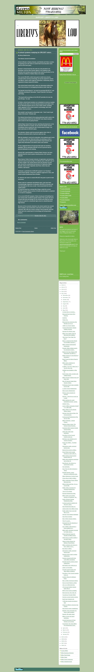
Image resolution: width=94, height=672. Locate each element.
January (65, 634)
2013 (62, 289)
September (65, 301)
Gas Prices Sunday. (67, 516)
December (65, 295)
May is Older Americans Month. (70, 580)
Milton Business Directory (67, 653)
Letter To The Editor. (67, 567)
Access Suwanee (65, 199)
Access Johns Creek (66, 195)
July (64, 306)
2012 (62, 291)
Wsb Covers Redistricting (68, 390)
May (64, 310)
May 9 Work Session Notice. (69, 518)
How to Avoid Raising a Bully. (69, 582)
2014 (62, 287)
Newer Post (18, 228)
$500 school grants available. (69, 590)
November (65, 297)
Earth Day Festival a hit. (68, 599)
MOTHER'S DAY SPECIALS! (69, 565)
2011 (62, 293)
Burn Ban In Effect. (67, 548)
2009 (62, 639)
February (65, 632)
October (65, 299)
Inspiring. (64, 317)
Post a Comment (21, 222)
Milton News (64, 657)
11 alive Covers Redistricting (69, 388)
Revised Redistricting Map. (69, 493)
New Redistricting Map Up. (69, 506)
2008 (62, 641)
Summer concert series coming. (70, 597)
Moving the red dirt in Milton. (69, 450)
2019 (62, 285)
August (64, 303)
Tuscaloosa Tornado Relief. (69, 595)
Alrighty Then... (66, 403)
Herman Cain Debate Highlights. (70, 514)
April (64, 628)
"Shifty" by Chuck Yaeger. (68, 325)
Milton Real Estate (65, 655)
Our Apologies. (66, 466)
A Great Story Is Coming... (68, 312)
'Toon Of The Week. (67, 491)
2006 (62, 645)
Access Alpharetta (65, 189)
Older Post (53, 228)
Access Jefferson (65, 193)
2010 (62, 637)
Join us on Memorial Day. (68, 585)
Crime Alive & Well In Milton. (69, 478)
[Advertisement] (68, 265)
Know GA (63, 202)
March (64, 630)
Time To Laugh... (66, 521)
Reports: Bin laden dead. (68, 614)
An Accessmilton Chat (66, 161)
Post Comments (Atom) (28, 231)
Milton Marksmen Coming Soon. (70, 476)
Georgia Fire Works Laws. (68, 331)
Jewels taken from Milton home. (70, 508)
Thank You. (65, 319)
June (64, 308)
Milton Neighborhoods (66, 661)
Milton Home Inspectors (67, 659)
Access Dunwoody (65, 191)
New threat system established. (70, 608)
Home (35, 228)
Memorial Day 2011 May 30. (69, 592)
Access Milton (64, 197)
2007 (62, 643)
